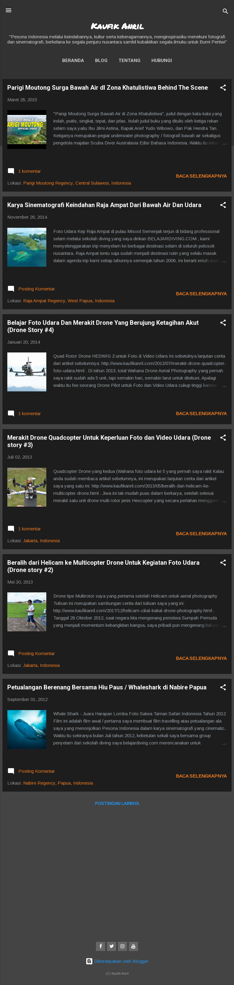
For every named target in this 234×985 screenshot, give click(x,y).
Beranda (73, 60)
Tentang (129, 60)
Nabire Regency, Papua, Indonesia (58, 783)
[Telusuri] (225, 12)
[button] (223, 88)
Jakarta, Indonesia (41, 540)
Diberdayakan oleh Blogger (117, 961)
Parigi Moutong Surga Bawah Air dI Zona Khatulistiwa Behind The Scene (107, 87)
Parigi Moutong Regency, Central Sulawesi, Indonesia (77, 183)
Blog (101, 60)
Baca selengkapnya (201, 176)
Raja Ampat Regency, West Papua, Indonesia (69, 300)
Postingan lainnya (117, 803)
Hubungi (161, 60)
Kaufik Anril (117, 26)
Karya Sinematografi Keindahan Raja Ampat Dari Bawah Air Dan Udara (104, 205)
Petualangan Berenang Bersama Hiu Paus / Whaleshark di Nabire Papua (107, 687)
